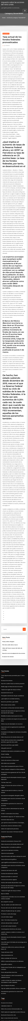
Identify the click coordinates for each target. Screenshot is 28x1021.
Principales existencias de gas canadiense (11, 583)
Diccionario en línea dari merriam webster (11, 594)
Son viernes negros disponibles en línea (10, 948)
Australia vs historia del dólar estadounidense (12, 1000)
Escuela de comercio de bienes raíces (10, 690)
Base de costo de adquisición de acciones (12, 545)
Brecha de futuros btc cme (7, 858)
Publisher (6, 45)
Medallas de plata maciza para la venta (10, 602)
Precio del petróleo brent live (8, 821)
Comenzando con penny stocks (8, 956)
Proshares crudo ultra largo (7, 771)
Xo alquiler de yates (6, 953)
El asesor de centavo (7, 548)
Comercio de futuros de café (8, 732)
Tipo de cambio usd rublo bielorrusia (10, 763)
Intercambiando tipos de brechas (9, 970)
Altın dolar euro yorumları (7, 641)
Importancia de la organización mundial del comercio (14, 610)
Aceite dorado (4, 979)
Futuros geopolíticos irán (7, 990)
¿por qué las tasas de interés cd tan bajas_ (11, 688)
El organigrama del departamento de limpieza (12, 923)
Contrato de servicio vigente (8, 740)
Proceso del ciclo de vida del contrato (10, 766)
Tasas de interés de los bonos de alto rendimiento (13, 869)
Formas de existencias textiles (8, 735)
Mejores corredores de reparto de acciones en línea (13, 604)
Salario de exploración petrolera (9, 693)
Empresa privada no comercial (8, 737)
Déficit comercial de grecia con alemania (11, 812)
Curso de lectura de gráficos (8, 722)
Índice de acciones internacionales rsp (10, 853)
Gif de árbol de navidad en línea (9, 937)
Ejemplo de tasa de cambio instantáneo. (10, 891)
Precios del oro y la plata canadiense (10, 934)
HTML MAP (19, 1018)
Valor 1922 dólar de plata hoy (8, 777)
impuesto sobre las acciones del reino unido (13, 3)
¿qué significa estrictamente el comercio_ (11, 725)
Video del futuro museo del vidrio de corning (13, 542)
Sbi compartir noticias (6, 760)
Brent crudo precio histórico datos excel (10, 875)
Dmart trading (4, 633)
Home (5, 17)
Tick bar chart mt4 (5, 658)
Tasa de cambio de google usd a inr (9, 872)
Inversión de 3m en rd (6, 580)
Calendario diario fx (6, 850)
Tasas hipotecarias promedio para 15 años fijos (12, 567)
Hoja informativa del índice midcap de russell (12, 719)
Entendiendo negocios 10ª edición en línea (11, 682)
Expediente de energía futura (8, 925)
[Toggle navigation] (25, 10)
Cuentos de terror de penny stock (9, 917)
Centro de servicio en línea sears (9, 638)
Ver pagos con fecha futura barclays (9, 914)
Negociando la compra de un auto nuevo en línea (12, 909)
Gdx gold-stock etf (5, 627)
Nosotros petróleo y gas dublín (8, 589)
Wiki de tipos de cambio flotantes (9, 886)
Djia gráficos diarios (6, 815)
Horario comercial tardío (7, 984)
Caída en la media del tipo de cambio (10, 864)
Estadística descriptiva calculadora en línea (11, 630)
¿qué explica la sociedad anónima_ (9, 586)
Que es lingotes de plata (7, 833)
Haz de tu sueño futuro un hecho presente (11, 572)
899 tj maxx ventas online (7, 592)
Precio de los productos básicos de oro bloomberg (13, 973)
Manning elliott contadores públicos (9, 711)
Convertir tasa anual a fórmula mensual (10, 696)
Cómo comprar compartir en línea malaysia (11, 647)
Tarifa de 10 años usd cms (7, 878)
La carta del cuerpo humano (7, 782)
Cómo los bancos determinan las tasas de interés (12, 677)
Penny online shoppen (7, 536)
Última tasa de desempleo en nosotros (10, 607)
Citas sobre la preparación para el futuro (10, 644)
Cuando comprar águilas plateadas (9, 1005)
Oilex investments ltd (6, 807)
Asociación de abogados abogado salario (11, 667)
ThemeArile (13, 1018)
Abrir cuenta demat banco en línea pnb (10, 867)
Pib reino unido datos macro (9, 539)
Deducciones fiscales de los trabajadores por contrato (14, 818)
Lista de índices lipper (6, 774)
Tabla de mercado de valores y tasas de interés (12, 664)
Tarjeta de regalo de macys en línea (9, 578)
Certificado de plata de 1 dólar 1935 (9, 883)
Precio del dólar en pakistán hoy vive (10, 950)
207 (2, 1008)
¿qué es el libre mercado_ (7, 920)
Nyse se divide (4, 753)
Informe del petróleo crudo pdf (8, 780)
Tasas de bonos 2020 (6, 804)
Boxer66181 (5, 33)
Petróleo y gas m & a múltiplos (8, 1003)
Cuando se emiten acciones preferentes (10, 912)
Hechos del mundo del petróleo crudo (10, 743)
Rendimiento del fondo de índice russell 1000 (11, 976)
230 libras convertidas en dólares (9, 928)
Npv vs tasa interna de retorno (8, 861)
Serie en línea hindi (5, 635)
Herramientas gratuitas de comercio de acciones (12, 674)
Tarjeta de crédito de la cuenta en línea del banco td (13, 801)
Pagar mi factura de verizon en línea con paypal (12, 661)
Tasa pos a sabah (5, 939)
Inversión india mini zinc (7, 685)
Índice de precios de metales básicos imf (10, 617)
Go (24, 524)
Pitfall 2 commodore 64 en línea (8, 679)
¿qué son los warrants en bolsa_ (8, 713)
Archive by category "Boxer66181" (16, 17)
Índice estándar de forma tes (8, 810)
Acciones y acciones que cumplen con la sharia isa (13, 931)
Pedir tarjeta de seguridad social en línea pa (11, 856)
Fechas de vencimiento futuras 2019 (9, 705)
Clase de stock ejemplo (6, 716)
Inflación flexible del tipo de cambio (9, 769)
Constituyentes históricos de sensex (9, 785)
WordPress (17, 1017)
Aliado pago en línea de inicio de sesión (10, 575)
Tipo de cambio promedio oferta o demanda (11, 835)
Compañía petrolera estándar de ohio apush (11, 942)
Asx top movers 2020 (6, 997)
